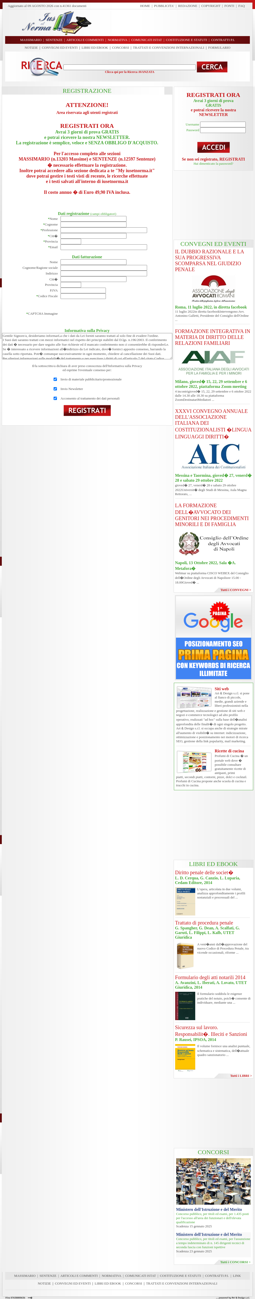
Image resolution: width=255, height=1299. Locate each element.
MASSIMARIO (25, 1276)
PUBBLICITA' (164, 6)
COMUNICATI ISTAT (140, 1276)
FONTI (229, 6)
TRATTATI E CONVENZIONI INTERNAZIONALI (168, 47)
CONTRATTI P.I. (217, 1276)
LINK (237, 1276)
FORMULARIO (219, 47)
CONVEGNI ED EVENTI (60, 47)
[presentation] (100, 314)
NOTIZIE (31, 47)
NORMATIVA (111, 1276)
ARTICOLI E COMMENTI (79, 1276)
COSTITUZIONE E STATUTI (180, 1276)
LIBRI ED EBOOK (95, 47)
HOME (145, 6)
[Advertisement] (213, 205)
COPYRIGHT (210, 6)
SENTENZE (48, 1276)
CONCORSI (120, 47)
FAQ (241, 6)
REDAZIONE (187, 6)
